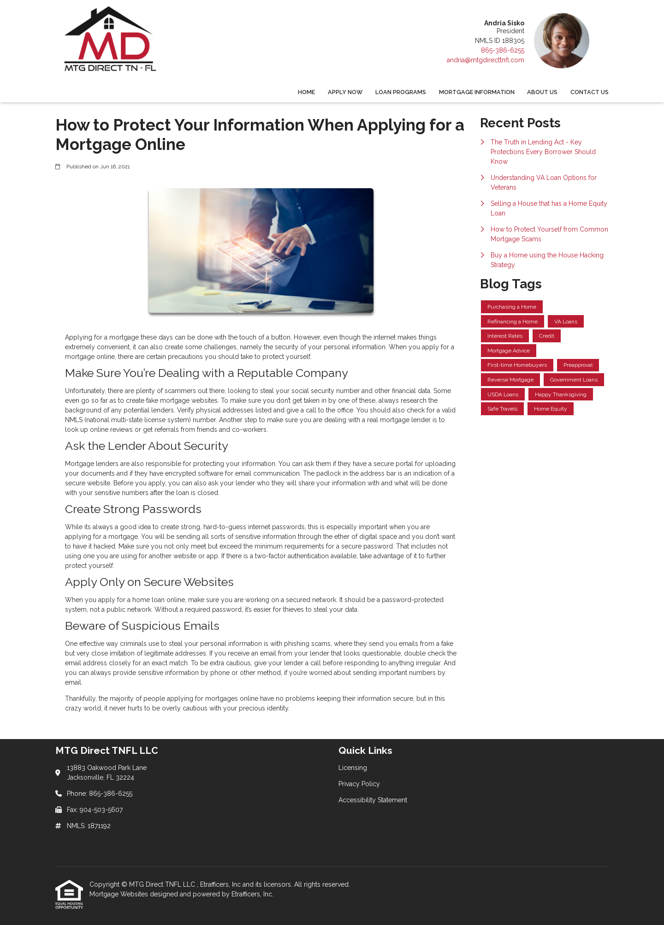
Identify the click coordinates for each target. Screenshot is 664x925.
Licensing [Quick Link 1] (352, 767)
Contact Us (589, 92)
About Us (542, 92)
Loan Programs (400, 92)
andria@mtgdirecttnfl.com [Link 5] (485, 60)
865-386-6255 (502, 50)
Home (306, 92)
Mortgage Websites (119, 894)
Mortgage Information (477, 92)
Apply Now (345, 92)
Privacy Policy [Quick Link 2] (359, 784)
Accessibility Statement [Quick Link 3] (372, 800)
